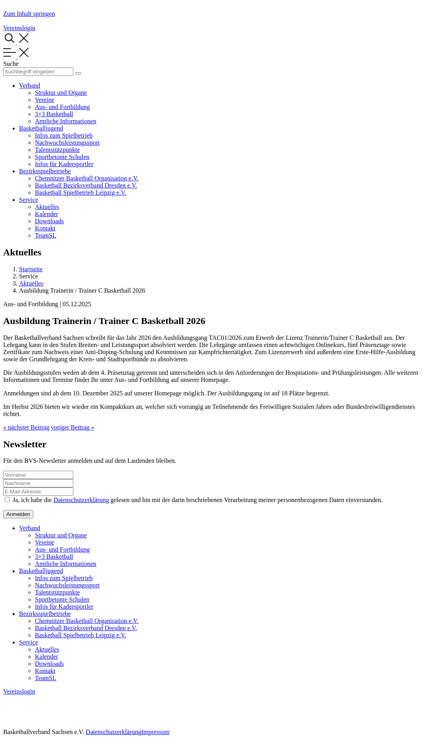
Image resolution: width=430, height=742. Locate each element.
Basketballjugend (41, 128)
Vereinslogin (19, 28)
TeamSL (45, 235)
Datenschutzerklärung (81, 500)
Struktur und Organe (61, 92)
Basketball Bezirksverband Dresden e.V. (86, 185)
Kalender (46, 214)
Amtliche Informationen (65, 121)
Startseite (31, 269)
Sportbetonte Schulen (62, 156)
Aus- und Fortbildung (62, 107)
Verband (29, 85)
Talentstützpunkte (57, 149)
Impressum (155, 732)
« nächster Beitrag (26, 427)
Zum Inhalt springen (29, 13)
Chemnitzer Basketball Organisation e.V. (86, 178)
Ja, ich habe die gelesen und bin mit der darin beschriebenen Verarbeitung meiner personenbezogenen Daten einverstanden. (198, 500)
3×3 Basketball (54, 114)
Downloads (49, 221)
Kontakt (45, 228)
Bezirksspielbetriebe (45, 171)
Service (28, 199)
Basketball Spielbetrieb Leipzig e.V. (80, 192)
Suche (11, 63)
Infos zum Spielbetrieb (64, 135)
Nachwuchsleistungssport (67, 142)
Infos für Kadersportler (64, 164)
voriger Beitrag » (72, 427)
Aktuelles (47, 206)
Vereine (44, 99)
